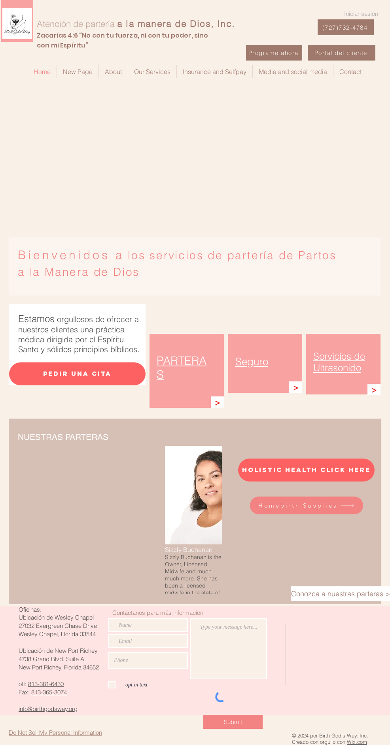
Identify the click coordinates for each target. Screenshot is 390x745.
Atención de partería (76, 23)
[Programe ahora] (274, 53)
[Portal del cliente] (341, 53)
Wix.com (357, 742)
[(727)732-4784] (346, 27)
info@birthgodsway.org (48, 709)
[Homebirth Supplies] (306, 505)
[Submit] (233, 722)
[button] (193, 520)
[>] (217, 402)
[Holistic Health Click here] (306, 470)
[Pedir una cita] (77, 373)
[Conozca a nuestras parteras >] (340, 593)
